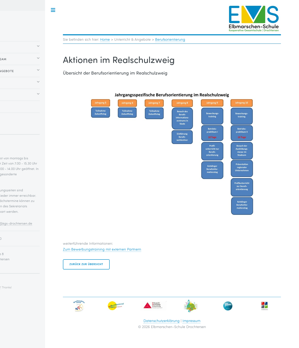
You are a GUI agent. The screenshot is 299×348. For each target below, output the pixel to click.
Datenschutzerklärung (161, 320)
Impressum (191, 320)
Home (105, 39)
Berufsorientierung (170, 39)
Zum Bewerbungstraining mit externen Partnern (102, 249)
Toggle (53, 10)
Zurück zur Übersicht (86, 264)
